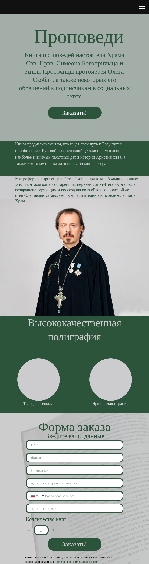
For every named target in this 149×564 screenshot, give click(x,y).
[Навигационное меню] (142, 7)
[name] (74, 445)
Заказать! (74, 112)
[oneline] (74, 508)
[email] (74, 483)
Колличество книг (46, 519)
